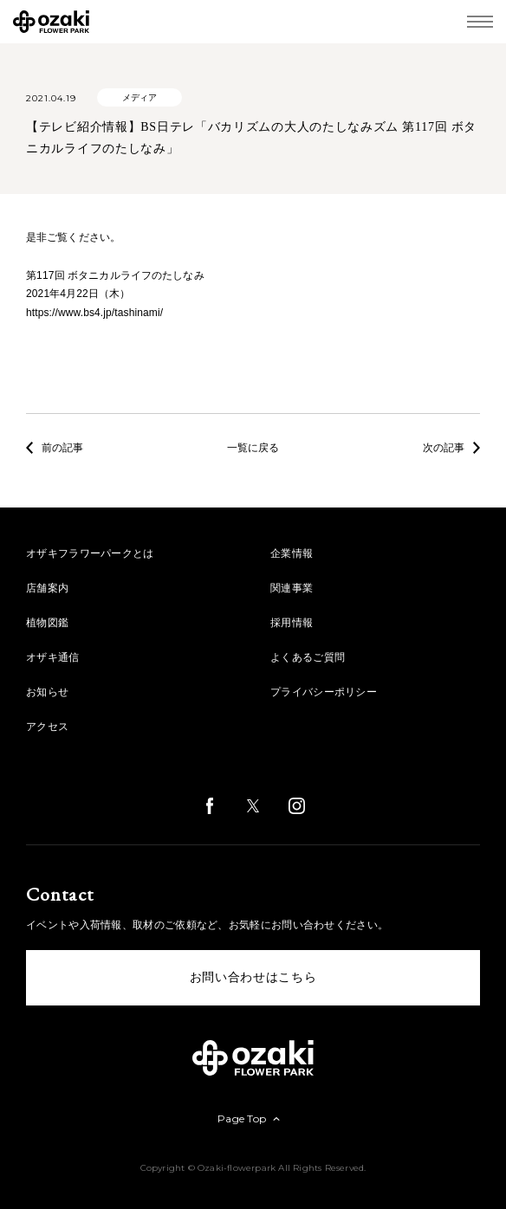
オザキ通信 (53, 657)
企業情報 (291, 553)
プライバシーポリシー (323, 692)
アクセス (47, 727)
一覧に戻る (253, 448)
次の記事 (451, 448)
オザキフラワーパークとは (90, 553)
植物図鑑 (47, 623)
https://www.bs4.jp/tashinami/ (94, 313)
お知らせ (47, 692)
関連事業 (291, 588)
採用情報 (291, 623)
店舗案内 (47, 588)
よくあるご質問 (307, 657)
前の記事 (54, 448)
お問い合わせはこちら (253, 977)
